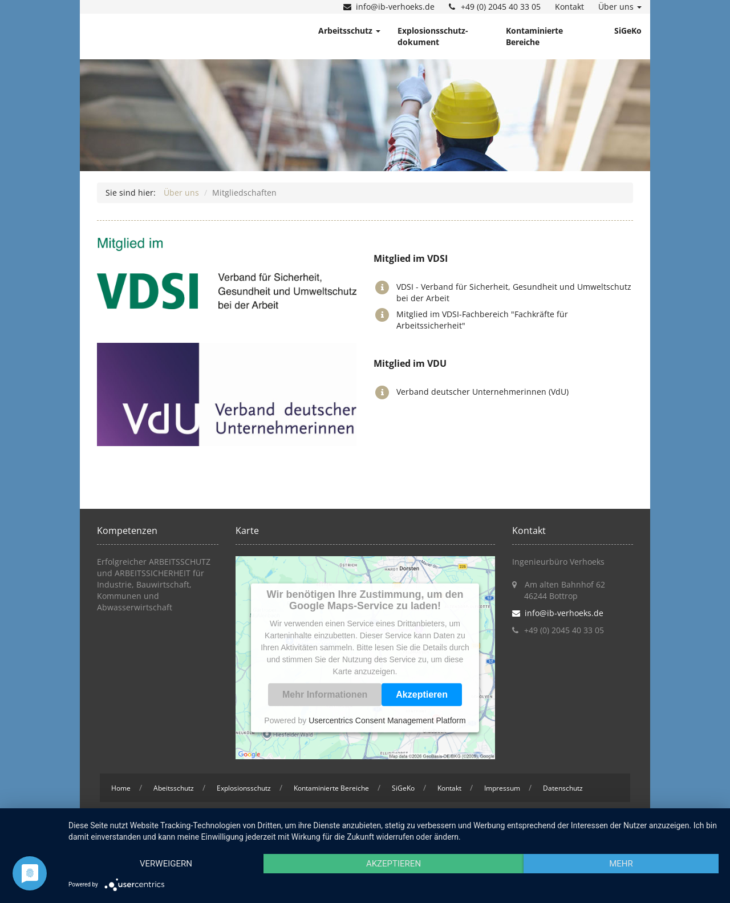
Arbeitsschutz (349, 30)
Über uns (620, 6)
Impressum (502, 788)
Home (121, 788)
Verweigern (166, 864)
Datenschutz (563, 788)
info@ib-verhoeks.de (395, 6)
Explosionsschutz (244, 788)
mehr (621, 864)
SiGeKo (628, 30)
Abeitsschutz (173, 788)
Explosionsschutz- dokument (433, 36)
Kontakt (569, 6)
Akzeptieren (422, 694)
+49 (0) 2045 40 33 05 (501, 6)
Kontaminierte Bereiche (534, 36)
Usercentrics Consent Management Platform (387, 719)
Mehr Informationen (324, 694)
